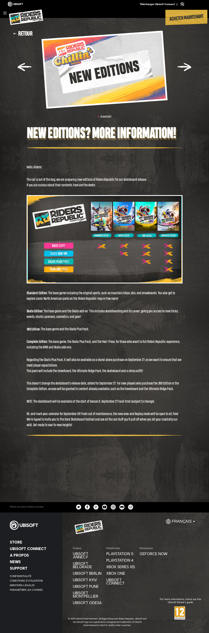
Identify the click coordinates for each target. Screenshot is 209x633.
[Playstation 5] (121, 553)
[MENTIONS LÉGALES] (33, 585)
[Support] (33, 568)
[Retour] (22, 33)
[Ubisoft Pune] (88, 586)
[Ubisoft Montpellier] (88, 594)
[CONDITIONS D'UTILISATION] (33, 580)
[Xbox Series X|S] (121, 566)
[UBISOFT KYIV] (88, 579)
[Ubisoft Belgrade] (88, 565)
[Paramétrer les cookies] (26, 589)
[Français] (180, 523)
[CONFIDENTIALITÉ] (33, 576)
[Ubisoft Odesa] (88, 602)
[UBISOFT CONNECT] (33, 548)
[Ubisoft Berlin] (88, 573)
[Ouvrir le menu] (5, 13)
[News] (33, 561)
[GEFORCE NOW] (155, 553)
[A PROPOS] (33, 555)
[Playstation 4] (121, 560)
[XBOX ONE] (121, 573)
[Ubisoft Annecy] (88, 555)
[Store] (33, 542)
